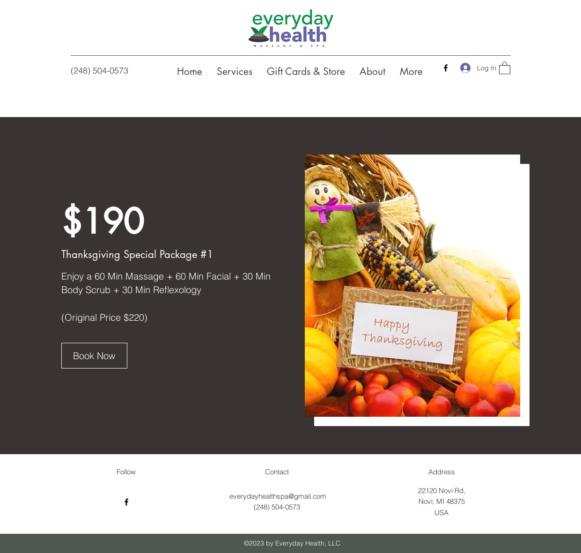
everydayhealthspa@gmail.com (277, 496)
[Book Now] (94, 356)
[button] (504, 67)
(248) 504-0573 (99, 70)
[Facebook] (445, 68)
